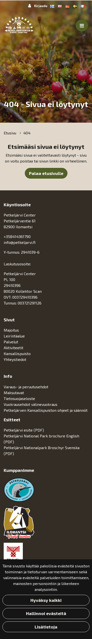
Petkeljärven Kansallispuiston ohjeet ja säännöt (46, 410)
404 (26, 132)
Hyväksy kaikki (46, 600)
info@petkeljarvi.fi (20, 242)
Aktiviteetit (14, 347)
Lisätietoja (46, 626)
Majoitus (12, 330)
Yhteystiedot (15, 359)
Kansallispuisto (18, 353)
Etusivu (10, 132)
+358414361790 (17, 236)
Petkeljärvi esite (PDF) (24, 430)
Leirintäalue (15, 336)
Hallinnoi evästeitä (46, 613)
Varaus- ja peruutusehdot (26, 386)
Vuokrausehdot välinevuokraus (30, 404)
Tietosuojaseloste (19, 398)
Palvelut (11, 341)
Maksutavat (14, 392)
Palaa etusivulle (46, 173)
